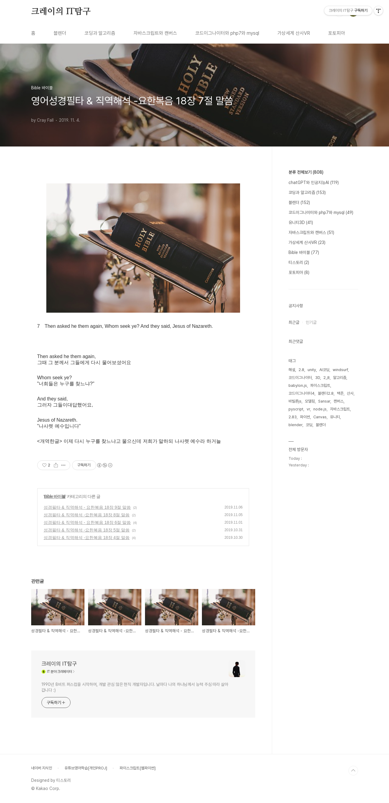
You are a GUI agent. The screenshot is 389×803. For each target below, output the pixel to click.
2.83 (292, 417)
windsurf (340, 369)
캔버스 (339, 401)
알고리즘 (339, 377)
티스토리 (298, 262)
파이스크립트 (320, 385)
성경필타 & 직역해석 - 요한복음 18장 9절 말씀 (87, 507)
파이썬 (305, 417)
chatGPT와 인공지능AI (313, 182)
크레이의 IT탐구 (61, 12)
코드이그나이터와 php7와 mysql (227, 33)
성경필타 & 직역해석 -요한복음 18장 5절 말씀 (87, 530)
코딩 (309, 425)
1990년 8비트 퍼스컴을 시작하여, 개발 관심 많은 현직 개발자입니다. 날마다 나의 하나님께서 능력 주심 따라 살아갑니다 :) (135, 687)
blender (295, 425)
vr (308, 409)
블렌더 (60, 33)
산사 (350, 393)
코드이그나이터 (300, 377)
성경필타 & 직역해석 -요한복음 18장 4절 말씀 (87, 537)
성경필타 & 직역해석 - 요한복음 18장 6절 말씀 (87, 522)
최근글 (293, 322)
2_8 (326, 377)
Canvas (320, 417)
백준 (340, 393)
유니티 (335, 417)
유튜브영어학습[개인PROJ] (85, 768)
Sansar (324, 401)
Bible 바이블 (54, 496)
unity (312, 369)
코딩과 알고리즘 (99, 33)
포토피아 (336, 33)
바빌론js (295, 401)
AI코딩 (324, 369)
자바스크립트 (340, 409)
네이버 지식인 (41, 768)
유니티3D (300, 222)
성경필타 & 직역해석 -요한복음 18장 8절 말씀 (87, 514)
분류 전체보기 (305, 172)
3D (317, 377)
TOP (353, 770)
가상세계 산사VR (293, 33)
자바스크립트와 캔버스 (155, 33)
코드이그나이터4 (301, 393)
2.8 (301, 369)
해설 (291, 369)
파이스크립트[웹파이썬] (138, 768)
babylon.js (297, 385)
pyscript (295, 409)
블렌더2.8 (326, 393)
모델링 (310, 401)
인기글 (311, 322)
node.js (320, 409)
